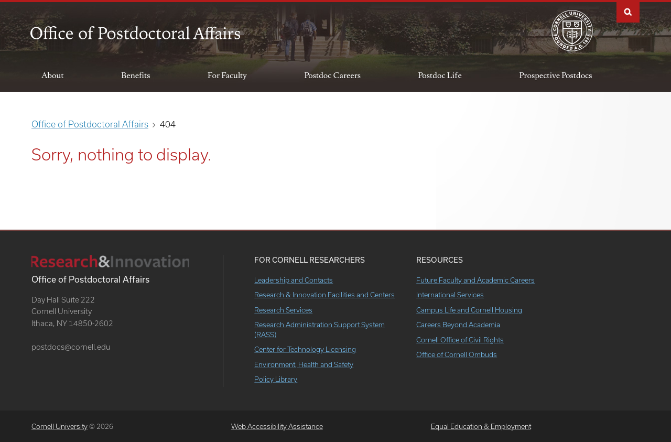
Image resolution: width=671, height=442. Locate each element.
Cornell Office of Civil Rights (460, 340)
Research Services (283, 310)
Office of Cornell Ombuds (456, 354)
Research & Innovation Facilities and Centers (324, 294)
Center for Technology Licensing (305, 349)
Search (628, 11)
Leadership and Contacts (293, 280)
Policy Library (275, 379)
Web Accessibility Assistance (277, 426)
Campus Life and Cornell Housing (469, 310)
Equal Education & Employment (481, 426)
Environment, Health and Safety (303, 364)
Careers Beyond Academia (458, 324)
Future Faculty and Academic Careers (475, 280)
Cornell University (59, 426)
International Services (450, 294)
